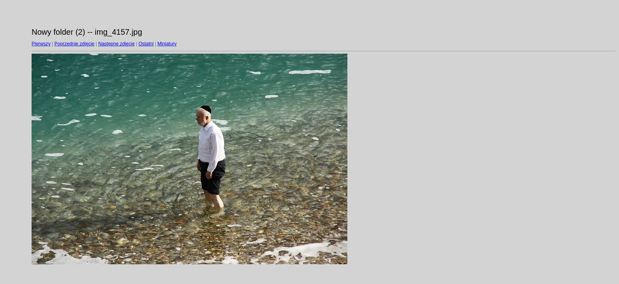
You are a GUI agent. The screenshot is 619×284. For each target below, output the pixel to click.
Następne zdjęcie (116, 44)
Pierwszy (41, 44)
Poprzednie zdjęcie (74, 44)
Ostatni (146, 44)
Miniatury (167, 44)
